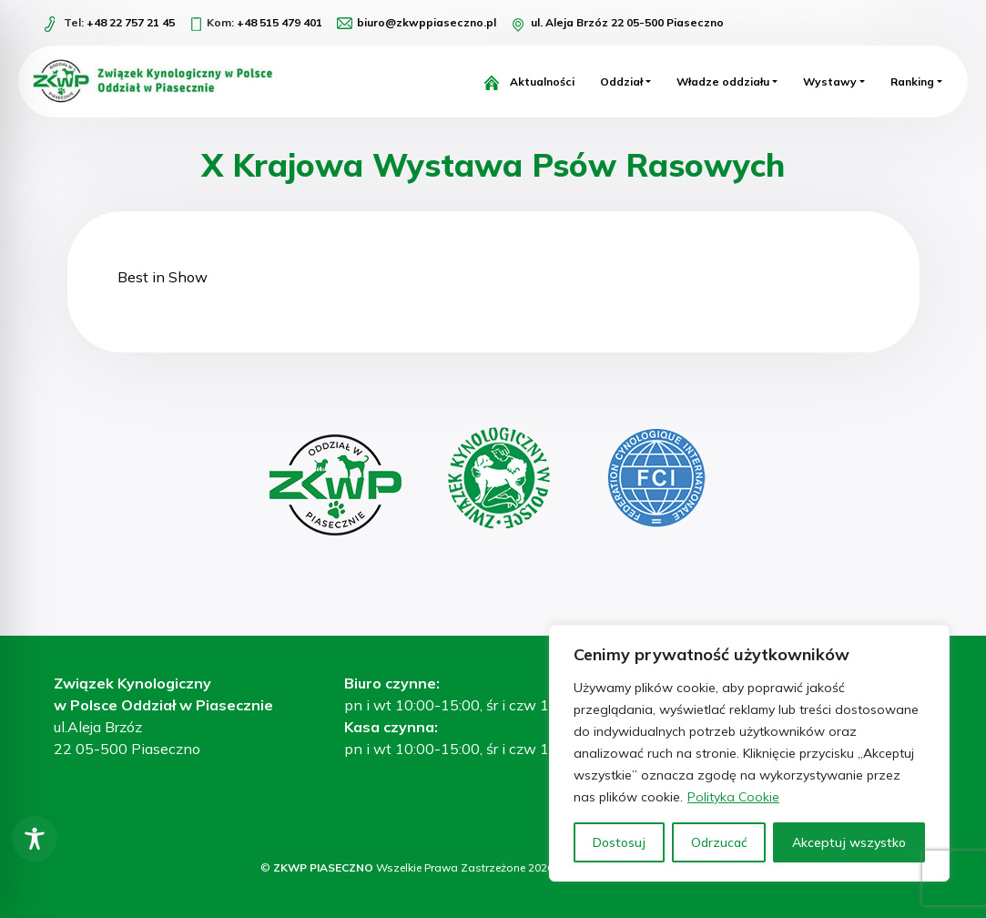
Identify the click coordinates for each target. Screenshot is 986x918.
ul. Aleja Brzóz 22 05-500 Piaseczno (627, 22)
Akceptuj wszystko (849, 842)
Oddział (621, 81)
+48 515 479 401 (279, 22)
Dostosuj (619, 842)
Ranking (912, 81)
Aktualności (542, 81)
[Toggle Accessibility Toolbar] (34, 838)
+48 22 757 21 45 (130, 22)
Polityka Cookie (733, 797)
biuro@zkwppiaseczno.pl (426, 22)
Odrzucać (719, 842)
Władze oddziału (722, 81)
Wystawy (830, 81)
